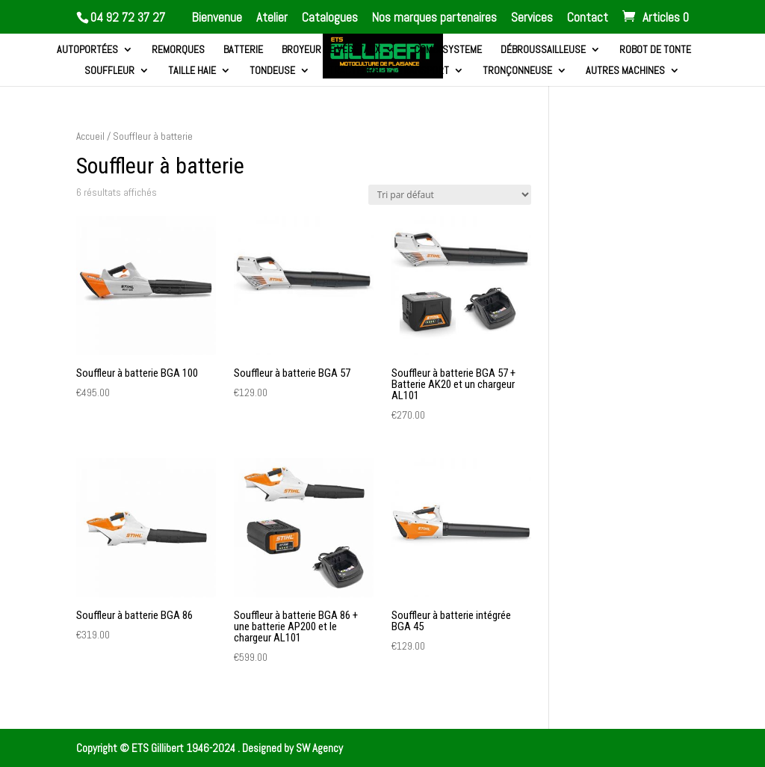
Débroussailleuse (543, 50)
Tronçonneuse (517, 71)
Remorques (178, 50)
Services (532, 18)
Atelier (272, 18)
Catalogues (330, 18)
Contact (587, 18)
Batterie (243, 50)
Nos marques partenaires (434, 18)
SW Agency (319, 748)
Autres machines (625, 71)
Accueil (90, 136)
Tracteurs (354, 71)
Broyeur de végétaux (331, 50)
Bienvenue (217, 18)
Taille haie (192, 71)
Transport (423, 71)
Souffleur (109, 71)
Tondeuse (272, 71)
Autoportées (87, 50)
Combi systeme (448, 50)
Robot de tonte (655, 50)
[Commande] (449, 195)
